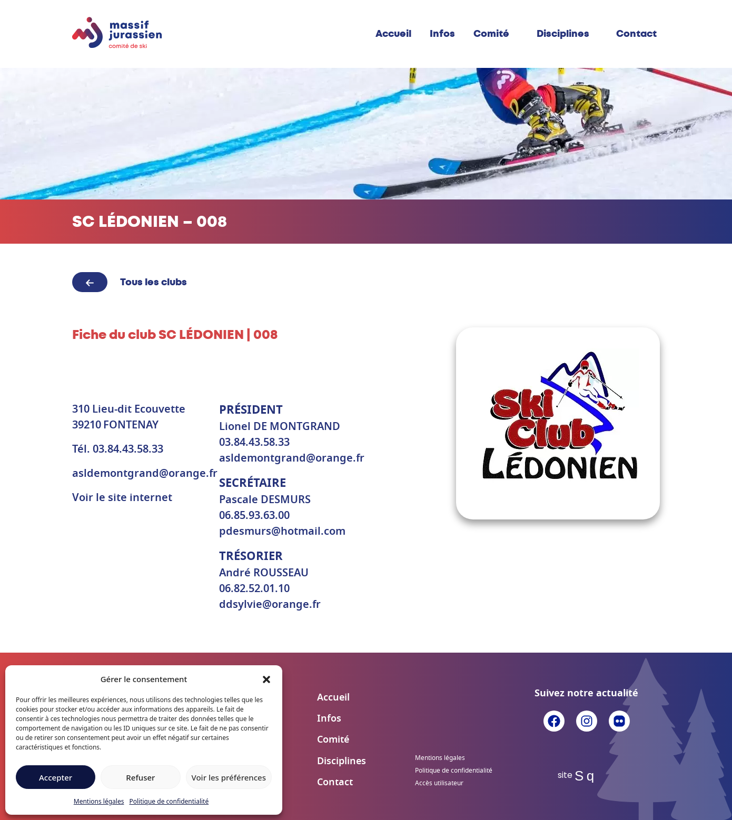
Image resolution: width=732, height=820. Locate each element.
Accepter (55, 777)
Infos (442, 33)
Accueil (393, 33)
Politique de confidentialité (169, 801)
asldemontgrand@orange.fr (144, 473)
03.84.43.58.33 (128, 449)
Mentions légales (99, 801)
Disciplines (563, 33)
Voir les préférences (229, 777)
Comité (491, 33)
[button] (266, 679)
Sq (586, 776)
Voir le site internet (122, 498)
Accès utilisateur (439, 783)
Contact (636, 33)
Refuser (140, 777)
